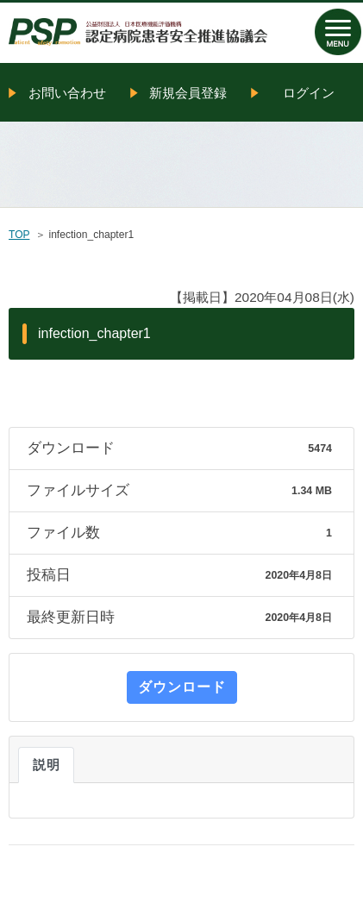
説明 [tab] (46, 765)
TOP (19, 235)
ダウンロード (182, 687)
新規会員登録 (188, 92)
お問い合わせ (67, 92)
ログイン (309, 92)
